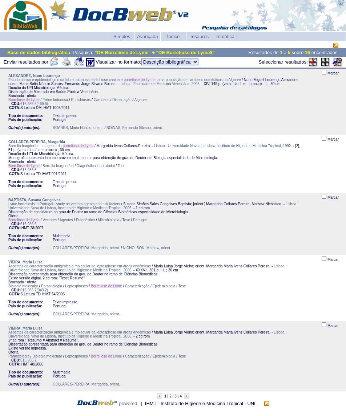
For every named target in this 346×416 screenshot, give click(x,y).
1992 (287, 146)
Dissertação (122, 100)
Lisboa (125, 84)
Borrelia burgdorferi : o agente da (50, 146)
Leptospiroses (76, 286)
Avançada (147, 36)
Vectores (50, 220)
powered (128, 403)
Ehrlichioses (81, 100)
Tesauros (199, 36)
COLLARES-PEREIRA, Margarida (36, 142)
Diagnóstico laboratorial (96, 166)
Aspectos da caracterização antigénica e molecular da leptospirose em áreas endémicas (79, 266)
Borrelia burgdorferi (58, 166)
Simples (121, 36)
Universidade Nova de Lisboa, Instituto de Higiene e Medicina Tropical (224, 146)
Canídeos (101, 100)
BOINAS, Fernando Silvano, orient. (134, 128)
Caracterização (137, 286)
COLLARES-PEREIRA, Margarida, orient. (86, 248)
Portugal (139, 220)
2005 (196, 84)
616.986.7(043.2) (34, 290)
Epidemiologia (164, 286)
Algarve (140, 100)
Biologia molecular (23, 286)
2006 (127, 208)
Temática (225, 36)
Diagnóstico (85, 220)
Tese (121, 166)
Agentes (66, 220)
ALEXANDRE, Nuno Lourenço (34, 76)
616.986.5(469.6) (34, 104)
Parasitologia (51, 286)
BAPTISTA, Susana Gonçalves (34, 200)
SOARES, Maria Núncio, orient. (78, 128)
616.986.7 (28, 360)
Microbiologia (109, 220)
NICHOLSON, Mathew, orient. (147, 248)
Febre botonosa (55, 100)
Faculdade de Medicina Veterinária (161, 84)
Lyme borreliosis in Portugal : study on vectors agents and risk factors (64, 204)
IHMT (47, 108)
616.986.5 (28, 170)
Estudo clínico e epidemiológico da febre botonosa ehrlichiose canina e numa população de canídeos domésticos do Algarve (124, 80)
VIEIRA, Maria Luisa (25, 262)
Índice (173, 36)
